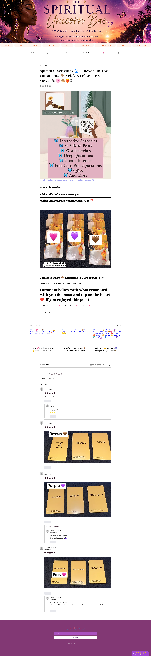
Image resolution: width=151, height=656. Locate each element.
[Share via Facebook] (41, 312)
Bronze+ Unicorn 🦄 (71, 306)
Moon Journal (57, 53)
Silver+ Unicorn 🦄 (84, 306)
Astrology (44, 53)
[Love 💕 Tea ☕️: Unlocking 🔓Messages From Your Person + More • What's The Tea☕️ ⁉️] (44, 337)
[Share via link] (55, 312)
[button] (118, 53)
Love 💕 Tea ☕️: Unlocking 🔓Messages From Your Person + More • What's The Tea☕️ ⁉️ (43, 349)
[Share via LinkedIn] (50, 312)
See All (119, 325)
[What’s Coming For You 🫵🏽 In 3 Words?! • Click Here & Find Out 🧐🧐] (75, 337)
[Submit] (75, 637)
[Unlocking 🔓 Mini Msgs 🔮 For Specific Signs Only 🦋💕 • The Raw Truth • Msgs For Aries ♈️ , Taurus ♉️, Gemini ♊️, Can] (107, 337)
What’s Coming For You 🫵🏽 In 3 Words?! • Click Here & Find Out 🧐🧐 (74, 349)
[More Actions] (110, 389)
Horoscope (70, 53)
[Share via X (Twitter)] (45, 312)
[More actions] (110, 66)
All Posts (33, 53)
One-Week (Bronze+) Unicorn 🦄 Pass (93, 53)
